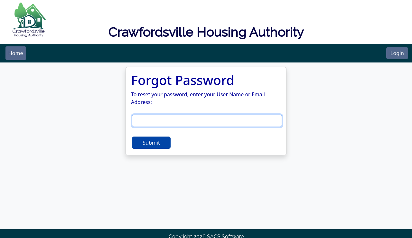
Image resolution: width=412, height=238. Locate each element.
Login (397, 53)
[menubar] (16, 53)
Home (15, 53)
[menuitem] (16, 53)
